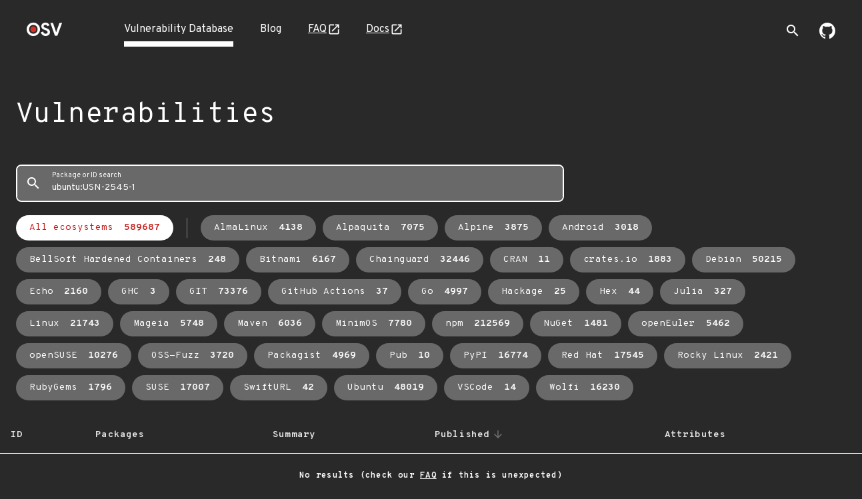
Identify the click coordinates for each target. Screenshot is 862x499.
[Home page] (45, 33)
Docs (377, 29)
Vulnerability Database (178, 29)
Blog (270, 29)
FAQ (317, 29)
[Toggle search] (792, 30)
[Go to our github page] (827, 36)
